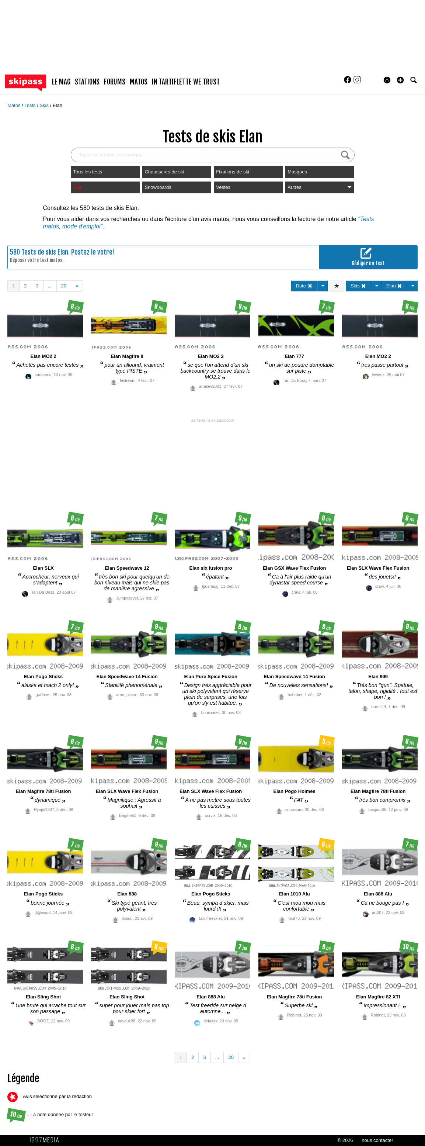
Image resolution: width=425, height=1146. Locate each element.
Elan (57, 105)
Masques (297, 172)
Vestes (223, 187)
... (50, 286)
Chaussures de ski (164, 172)
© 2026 (345, 1140)
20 (63, 286)
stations (87, 81)
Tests (30, 105)
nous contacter (377, 1140)
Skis (44, 105)
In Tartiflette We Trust (186, 81)
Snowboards (157, 187)
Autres (320, 187)
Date (304, 286)
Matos (14, 105)
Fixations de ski (232, 172)
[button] (400, 80)
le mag (61, 81)
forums (114, 81)
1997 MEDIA (46, 1140)
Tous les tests (87, 172)
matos (138, 81)
